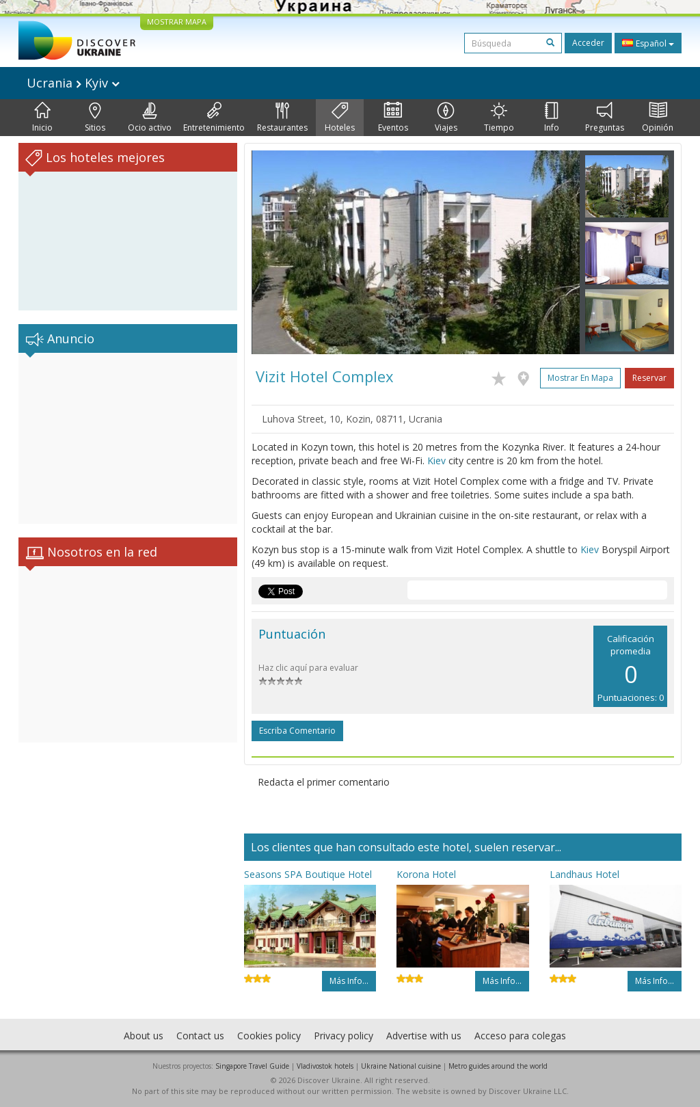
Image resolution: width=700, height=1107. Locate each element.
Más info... (348, 981)
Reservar (649, 378)
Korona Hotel (426, 874)
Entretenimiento (214, 117)
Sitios (95, 117)
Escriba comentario (297, 730)
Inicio (42, 117)
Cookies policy (269, 1035)
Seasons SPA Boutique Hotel (308, 874)
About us (143, 1035)
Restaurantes (282, 117)
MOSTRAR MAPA (176, 21)
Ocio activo (150, 117)
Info (551, 117)
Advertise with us (423, 1035)
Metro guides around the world (498, 1066)
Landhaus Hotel (584, 874)
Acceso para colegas (520, 1035)
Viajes (446, 117)
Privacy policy (343, 1035)
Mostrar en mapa (580, 378)
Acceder (588, 43)
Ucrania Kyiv (73, 83)
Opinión (657, 117)
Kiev (436, 460)
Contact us (200, 1035)
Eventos (393, 117)
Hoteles (340, 117)
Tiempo (499, 117)
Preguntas (604, 117)
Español (648, 43)
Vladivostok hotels (325, 1066)
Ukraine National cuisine (401, 1066)
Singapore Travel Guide (252, 1066)
